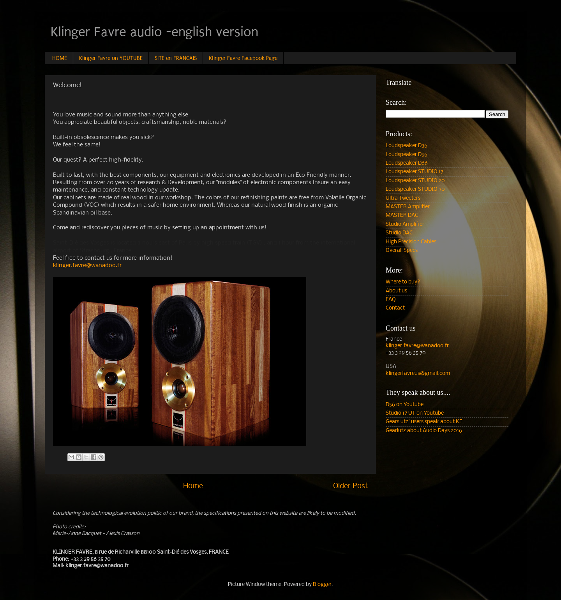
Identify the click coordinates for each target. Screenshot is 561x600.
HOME (59, 58)
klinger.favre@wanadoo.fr (87, 265)
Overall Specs (402, 250)
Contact (395, 308)
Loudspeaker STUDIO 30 (415, 189)
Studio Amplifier (405, 224)
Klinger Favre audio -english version (154, 32)
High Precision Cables (411, 242)
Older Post (350, 486)
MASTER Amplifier (408, 207)
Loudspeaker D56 (406, 155)
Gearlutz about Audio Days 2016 (424, 431)
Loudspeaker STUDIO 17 (414, 172)
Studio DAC (399, 233)
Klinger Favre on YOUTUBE (111, 58)
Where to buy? (403, 282)
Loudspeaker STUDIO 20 (415, 181)
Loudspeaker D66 (407, 163)
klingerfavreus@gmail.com (418, 374)
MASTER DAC (402, 215)
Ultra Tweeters (403, 198)
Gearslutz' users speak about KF (424, 422)
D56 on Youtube (404, 405)
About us (396, 291)
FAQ (391, 300)
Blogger (322, 585)
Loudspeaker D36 (406, 146)
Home (193, 486)
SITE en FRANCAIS (176, 58)
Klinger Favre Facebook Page (243, 58)
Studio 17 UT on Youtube (415, 413)
